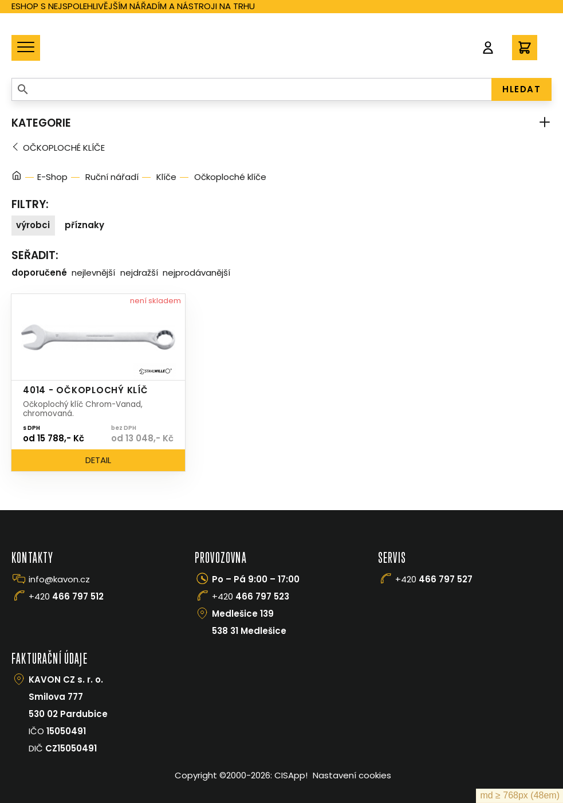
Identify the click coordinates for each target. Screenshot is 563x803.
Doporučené (39, 273)
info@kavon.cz (59, 579)
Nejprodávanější (196, 273)
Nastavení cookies (352, 775)
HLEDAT (521, 89)
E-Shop (52, 177)
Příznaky (84, 225)
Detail (98, 460)
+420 (66, 596)
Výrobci (33, 225)
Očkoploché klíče (64, 148)
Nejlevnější (93, 273)
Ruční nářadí (112, 177)
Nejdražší (139, 273)
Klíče (166, 177)
